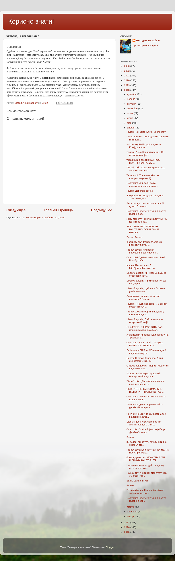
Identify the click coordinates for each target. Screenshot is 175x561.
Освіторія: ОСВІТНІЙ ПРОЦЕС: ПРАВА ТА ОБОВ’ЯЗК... (145, 344)
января (131, 516)
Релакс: (131, 437)
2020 (127, 80)
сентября (132, 108)
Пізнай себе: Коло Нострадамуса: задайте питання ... (146, 169)
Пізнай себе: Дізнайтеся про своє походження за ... (145, 382)
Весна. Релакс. (135, 237)
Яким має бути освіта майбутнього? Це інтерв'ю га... (147, 220)
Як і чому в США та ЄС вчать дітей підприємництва (146, 351)
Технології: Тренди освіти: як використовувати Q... (143, 177)
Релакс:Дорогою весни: (140, 190)
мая (129, 123)
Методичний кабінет (148, 40)
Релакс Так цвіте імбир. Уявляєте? (146, 131)
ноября (131, 99)
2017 (127, 522)
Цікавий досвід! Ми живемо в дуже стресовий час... (146, 274)
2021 (127, 75)
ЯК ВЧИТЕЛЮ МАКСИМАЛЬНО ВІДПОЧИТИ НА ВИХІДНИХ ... (145, 390)
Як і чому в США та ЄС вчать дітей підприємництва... (146, 415)
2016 (127, 527)
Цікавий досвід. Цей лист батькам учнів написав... (146, 290)
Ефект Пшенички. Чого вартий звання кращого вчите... (144, 423)
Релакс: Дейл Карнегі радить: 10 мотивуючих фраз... (145, 153)
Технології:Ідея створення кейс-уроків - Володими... (145, 406)
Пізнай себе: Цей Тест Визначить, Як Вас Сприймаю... (148, 451)
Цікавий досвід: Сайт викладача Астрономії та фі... (145, 321)
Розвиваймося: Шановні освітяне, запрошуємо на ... (146, 491)
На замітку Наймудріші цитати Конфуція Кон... (144, 146)
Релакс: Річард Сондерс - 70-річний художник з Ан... (147, 305)
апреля (131, 127)
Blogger (110, 547)
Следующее (16, 210)
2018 (127, 90)
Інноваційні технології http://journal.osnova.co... (142, 266)
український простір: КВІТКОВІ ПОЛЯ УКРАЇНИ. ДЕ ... (144, 161)
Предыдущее (101, 210)
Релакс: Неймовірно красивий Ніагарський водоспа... (144, 375)
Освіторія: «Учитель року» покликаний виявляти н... (142, 184)
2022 (127, 71)
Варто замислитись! (138, 480)
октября (132, 103)
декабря (132, 94)
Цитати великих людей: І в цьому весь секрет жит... (145, 466)
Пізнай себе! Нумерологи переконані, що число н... (142, 251)
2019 (127, 85)
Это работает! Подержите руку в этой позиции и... (145, 197)
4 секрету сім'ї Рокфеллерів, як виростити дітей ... (144, 243)
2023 (127, 66)
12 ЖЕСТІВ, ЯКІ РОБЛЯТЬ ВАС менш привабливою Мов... (145, 328)
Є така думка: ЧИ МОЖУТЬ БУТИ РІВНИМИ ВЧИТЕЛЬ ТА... (146, 459)
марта (131, 507)
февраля (132, 511)
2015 (127, 532)
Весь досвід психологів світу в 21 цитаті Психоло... (145, 205)
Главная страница (58, 210)
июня (130, 118)
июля (130, 113)
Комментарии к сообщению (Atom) (45, 217)
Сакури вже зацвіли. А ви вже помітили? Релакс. (143, 297)
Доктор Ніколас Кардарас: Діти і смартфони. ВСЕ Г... (145, 359)
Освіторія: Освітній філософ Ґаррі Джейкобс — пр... (146, 431)
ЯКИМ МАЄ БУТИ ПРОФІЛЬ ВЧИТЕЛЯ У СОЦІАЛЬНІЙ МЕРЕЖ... (143, 229)
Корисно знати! (31, 21)
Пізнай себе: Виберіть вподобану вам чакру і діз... (145, 313)
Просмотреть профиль (145, 45)
